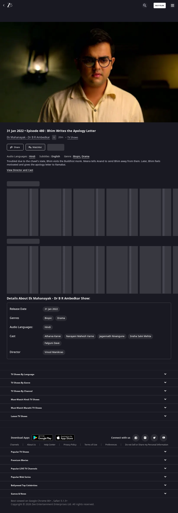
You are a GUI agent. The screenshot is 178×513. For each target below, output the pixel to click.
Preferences (111, 444)
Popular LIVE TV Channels (24, 469)
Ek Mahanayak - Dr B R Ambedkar (28, 137)
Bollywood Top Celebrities (24, 485)
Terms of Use (91, 444)
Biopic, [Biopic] (77, 156)
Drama (85, 156)
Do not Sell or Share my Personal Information (146, 444)
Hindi (32, 156)
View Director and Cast (20, 170)
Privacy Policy (70, 444)
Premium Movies (19, 460)
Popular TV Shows (20, 452)
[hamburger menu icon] (172, 5)
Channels (14, 444)
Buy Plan (159, 5)
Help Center (49, 444)
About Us (31, 444)
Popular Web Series (21, 477)
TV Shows (72, 137)
